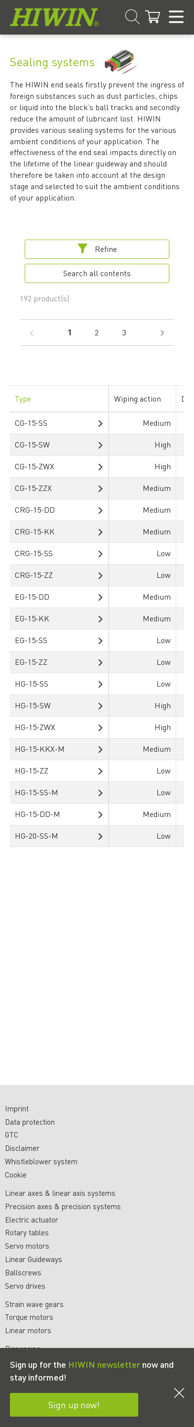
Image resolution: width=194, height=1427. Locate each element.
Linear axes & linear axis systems (60, 1193)
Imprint (17, 1108)
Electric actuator (31, 1219)
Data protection (30, 1122)
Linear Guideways (33, 1259)
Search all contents (97, 273)
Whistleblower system (41, 1161)
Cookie (16, 1175)
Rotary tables (27, 1232)
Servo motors (27, 1246)
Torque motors (29, 1317)
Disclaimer (22, 1148)
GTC (11, 1135)
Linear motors (28, 1330)
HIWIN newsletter (104, 1364)
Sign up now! (74, 1404)
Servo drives (25, 1286)
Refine (97, 249)
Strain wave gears (34, 1304)
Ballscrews (23, 1272)
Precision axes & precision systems (63, 1206)
